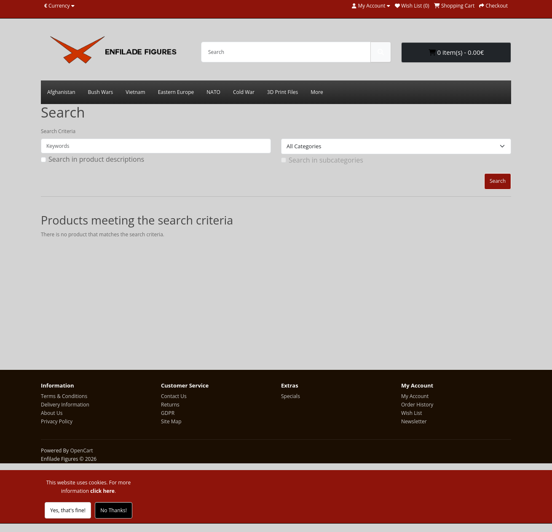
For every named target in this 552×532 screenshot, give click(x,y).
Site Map (171, 421)
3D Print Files (282, 92)
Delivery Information (65, 404)
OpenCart (81, 450)
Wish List (411, 413)
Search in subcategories (326, 160)
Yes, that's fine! (68, 510)
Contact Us (174, 396)
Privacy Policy (56, 421)
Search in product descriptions (96, 159)
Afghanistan (61, 92)
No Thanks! (113, 510)
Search (498, 180)
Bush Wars (100, 92)
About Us (51, 413)
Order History (417, 404)
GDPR (167, 413)
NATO (213, 92)
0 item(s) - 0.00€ (456, 52)
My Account (415, 396)
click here (102, 491)
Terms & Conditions (64, 396)
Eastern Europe (176, 92)
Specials (290, 396)
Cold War (244, 92)
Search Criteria (58, 131)
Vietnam (135, 92)
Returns (170, 404)
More (317, 92)
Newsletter (414, 421)
